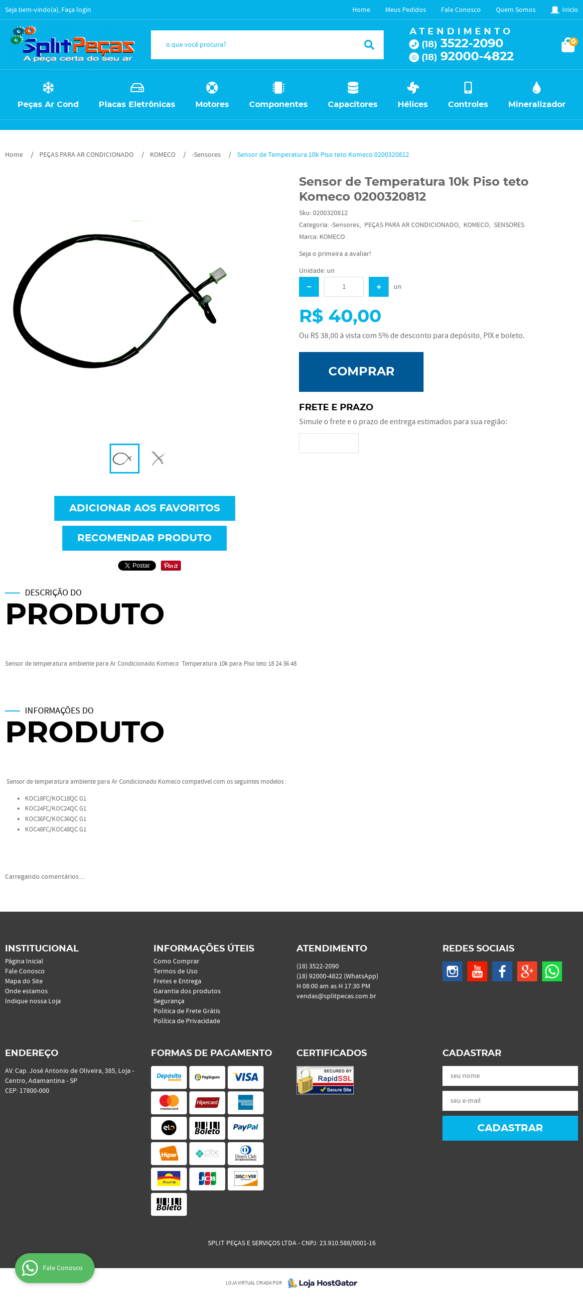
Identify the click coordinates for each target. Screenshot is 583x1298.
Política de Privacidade (186, 1021)
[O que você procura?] (369, 44)
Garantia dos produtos (187, 991)
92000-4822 (468, 57)
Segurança (168, 1001)
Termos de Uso (175, 971)
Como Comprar (176, 961)
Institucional (42, 948)
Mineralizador (537, 105)
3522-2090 (462, 44)
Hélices (413, 105)
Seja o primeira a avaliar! (335, 253)
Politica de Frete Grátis (186, 1011)
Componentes (278, 105)
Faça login (76, 9)
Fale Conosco (461, 9)
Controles (468, 105)
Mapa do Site (24, 981)
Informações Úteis (203, 948)
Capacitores (353, 105)
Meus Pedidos (405, 9)
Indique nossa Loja (33, 1001)
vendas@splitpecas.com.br (336, 996)
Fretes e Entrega (177, 981)
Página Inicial (24, 961)
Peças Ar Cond (48, 105)
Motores (212, 105)
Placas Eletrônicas (137, 105)
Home (361, 9)
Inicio (570, 9)
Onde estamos (26, 991)
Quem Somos (516, 9)
